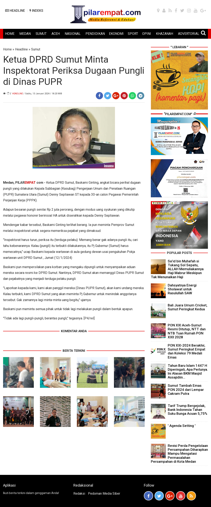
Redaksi (79, 493)
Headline (21, 49)
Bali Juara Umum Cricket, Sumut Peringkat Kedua (187, 307)
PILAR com (29, 183)
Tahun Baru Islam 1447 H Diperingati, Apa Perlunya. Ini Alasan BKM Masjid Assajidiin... (188, 371)
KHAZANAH (164, 34)
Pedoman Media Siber (104, 493)
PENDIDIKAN (95, 34)
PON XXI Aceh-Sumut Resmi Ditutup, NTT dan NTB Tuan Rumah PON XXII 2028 (187, 331)
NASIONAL (73, 34)
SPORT (133, 34)
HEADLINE (15, 11)
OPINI (146, 34)
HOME (9, 34)
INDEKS (36, 11)
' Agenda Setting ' (182, 426)
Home (7, 49)
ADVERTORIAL (188, 34)
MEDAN (25, 34)
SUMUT (41, 34)
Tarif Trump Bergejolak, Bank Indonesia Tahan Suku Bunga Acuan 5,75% (187, 410)
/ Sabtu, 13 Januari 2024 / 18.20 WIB (42, 93)
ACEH (56, 34)
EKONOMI (116, 34)
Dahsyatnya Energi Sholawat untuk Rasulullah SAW (182, 289)
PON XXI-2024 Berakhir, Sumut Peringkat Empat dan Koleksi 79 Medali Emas (186, 351)
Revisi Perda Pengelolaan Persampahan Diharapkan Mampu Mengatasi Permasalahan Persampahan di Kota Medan (179, 454)
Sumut (35, 49)
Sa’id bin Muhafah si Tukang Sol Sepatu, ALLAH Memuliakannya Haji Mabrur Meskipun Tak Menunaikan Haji (177, 269)
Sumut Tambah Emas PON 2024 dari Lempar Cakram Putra (186, 389)
